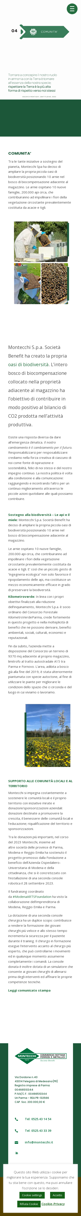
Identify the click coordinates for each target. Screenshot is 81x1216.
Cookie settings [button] (32, 1195)
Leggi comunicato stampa (29, 990)
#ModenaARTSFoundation (32, 896)
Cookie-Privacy (53, 1204)
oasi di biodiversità (28, 364)
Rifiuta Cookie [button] (29, 1204)
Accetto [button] (57, 1195)
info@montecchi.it (39, 1142)
